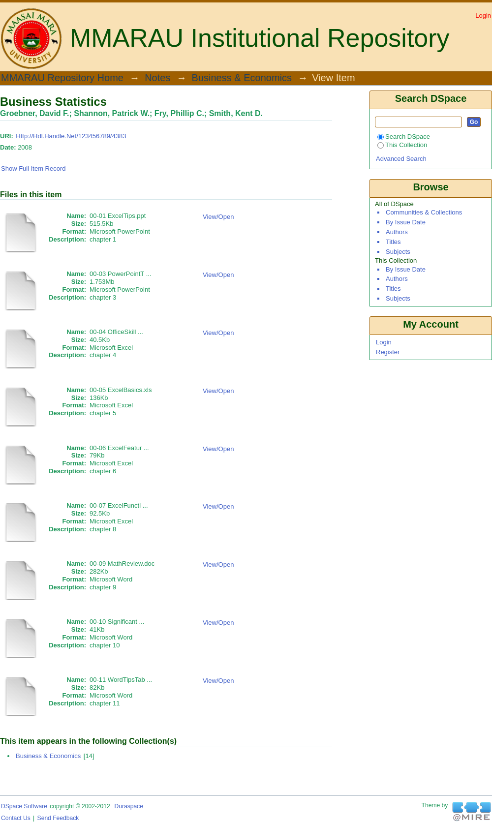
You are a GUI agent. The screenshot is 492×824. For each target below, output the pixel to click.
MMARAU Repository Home (62, 78)
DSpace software (24, 806)
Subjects (398, 251)
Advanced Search (401, 158)
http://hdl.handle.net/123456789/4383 (71, 136)
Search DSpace (403, 136)
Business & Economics (242, 78)
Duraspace (128, 806)
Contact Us (16, 818)
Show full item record (33, 168)
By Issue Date (406, 222)
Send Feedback (58, 818)
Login (483, 15)
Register (388, 352)
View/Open (218, 216)
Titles (393, 241)
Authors (397, 232)
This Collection (402, 145)
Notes (157, 78)
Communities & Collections (424, 212)
